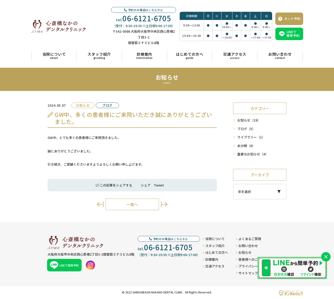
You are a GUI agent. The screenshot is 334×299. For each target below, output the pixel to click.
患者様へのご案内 (250, 259)
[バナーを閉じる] (326, 256)
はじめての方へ (215, 252)
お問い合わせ (247, 245)
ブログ (246, 129)
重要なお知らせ (252, 154)
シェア (146, 185)
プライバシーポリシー (253, 266)
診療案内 (210, 259)
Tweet (159, 185)
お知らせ (248, 120)
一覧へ (132, 204)
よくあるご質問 (248, 238)
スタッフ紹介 (214, 245)
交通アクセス (214, 266)
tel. (143, 18)
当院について (214, 238)
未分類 (246, 146)
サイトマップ (247, 273)
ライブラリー (251, 137)
